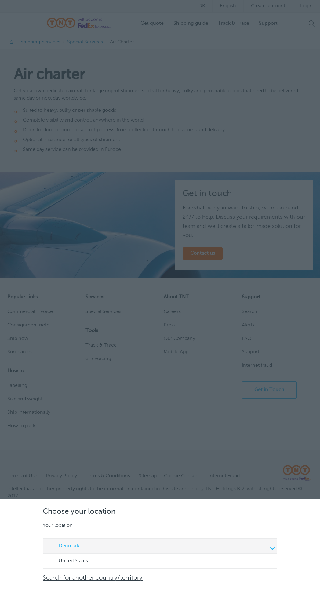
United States (67, 561)
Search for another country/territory (93, 578)
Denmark (161, 546)
